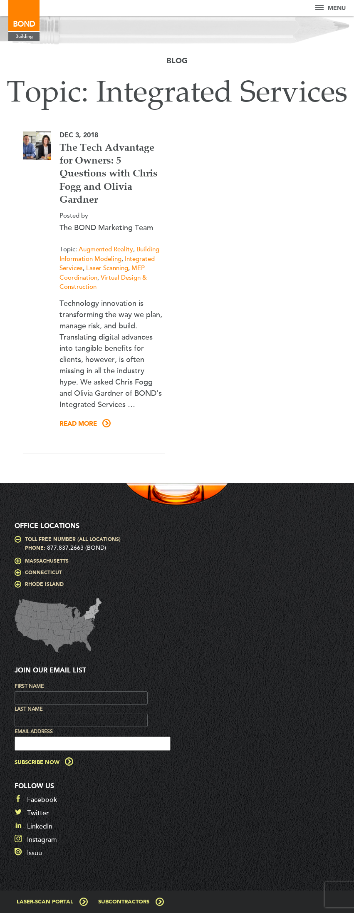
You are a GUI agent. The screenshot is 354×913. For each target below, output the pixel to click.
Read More (78, 424)
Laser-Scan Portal (45, 902)
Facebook (42, 800)
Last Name (28, 709)
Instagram (42, 840)
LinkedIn (39, 826)
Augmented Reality (106, 249)
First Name (29, 686)
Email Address (34, 731)
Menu (330, 8)
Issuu (34, 853)
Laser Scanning (107, 268)
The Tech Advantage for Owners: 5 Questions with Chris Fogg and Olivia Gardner (108, 174)
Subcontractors (123, 902)
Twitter (38, 813)
